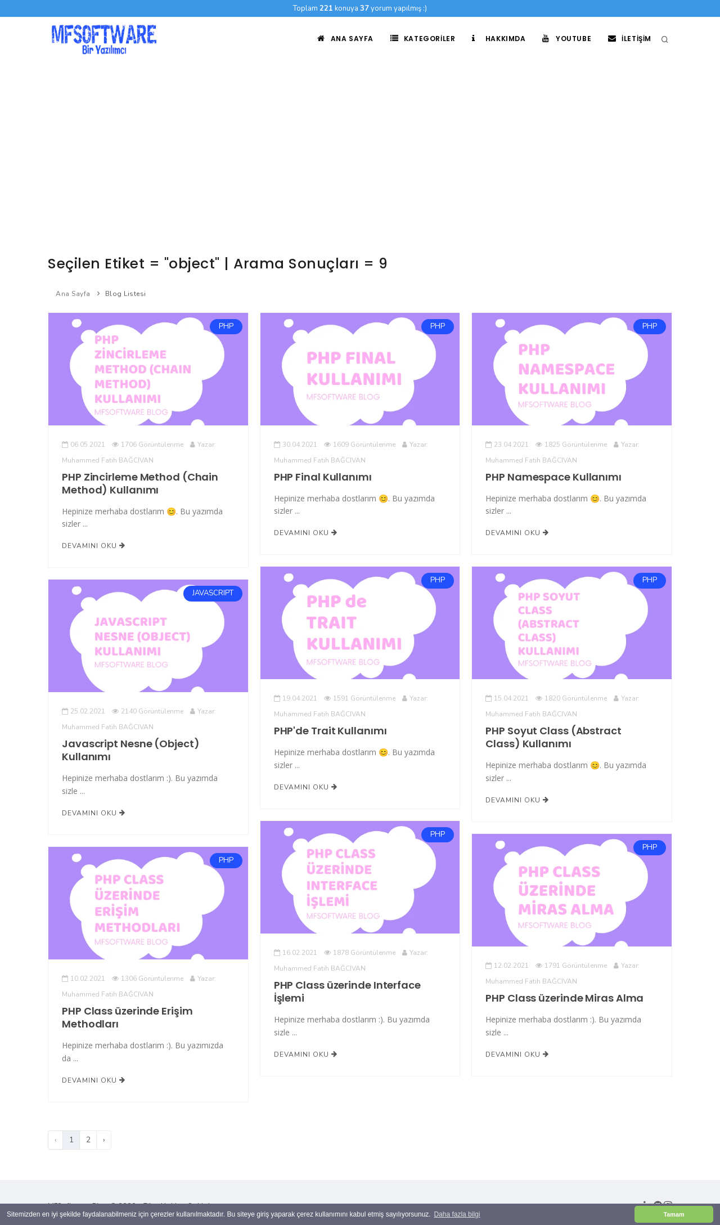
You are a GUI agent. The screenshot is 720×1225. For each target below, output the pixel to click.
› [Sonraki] (104, 1139)
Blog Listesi (125, 293)
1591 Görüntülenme (359, 698)
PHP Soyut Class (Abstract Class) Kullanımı (553, 737)
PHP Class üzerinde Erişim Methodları (127, 1017)
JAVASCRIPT (212, 594)
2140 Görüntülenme (147, 711)
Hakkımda (496, 39)
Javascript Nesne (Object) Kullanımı (130, 750)
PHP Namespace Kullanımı (553, 477)
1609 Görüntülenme (359, 444)
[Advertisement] (360, 146)
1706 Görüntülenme (147, 444)
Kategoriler (418, 39)
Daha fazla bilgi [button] (457, 1214)
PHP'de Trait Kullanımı (330, 731)
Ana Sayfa (340, 39)
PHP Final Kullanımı (323, 477)
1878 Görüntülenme (359, 952)
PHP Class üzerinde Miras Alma (564, 998)
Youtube (565, 39)
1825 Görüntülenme (571, 444)
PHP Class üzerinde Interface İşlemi (347, 991)
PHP (226, 326)
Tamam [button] (673, 1214)
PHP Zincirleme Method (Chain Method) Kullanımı (140, 483)
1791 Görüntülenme (571, 965)
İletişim (629, 39)
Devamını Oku (93, 545)
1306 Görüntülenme (147, 978)
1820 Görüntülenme (571, 698)
